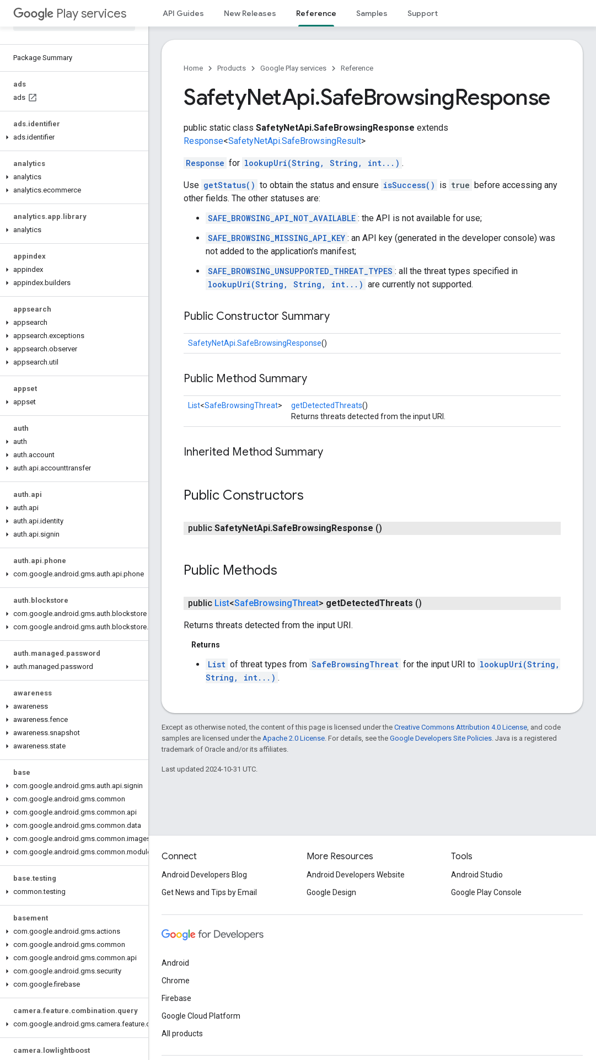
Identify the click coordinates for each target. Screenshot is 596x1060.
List (194, 405)
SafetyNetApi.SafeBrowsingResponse (254, 343)
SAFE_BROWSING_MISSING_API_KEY (276, 238)
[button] (72, 137)
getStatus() (229, 185)
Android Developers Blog (204, 874)
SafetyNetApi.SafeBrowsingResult (294, 141)
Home (193, 68)
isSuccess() (409, 185)
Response (203, 141)
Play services (69, 13)
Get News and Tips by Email (209, 892)
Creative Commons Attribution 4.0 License (460, 727)
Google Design (331, 892)
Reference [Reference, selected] (316, 13)
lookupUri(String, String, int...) (322, 163)
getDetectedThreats (326, 405)
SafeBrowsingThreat (241, 405)
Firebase (176, 998)
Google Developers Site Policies (441, 738)
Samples (372, 13)
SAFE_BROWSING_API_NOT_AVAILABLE (282, 218)
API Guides (183, 13)
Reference (357, 68)
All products (182, 1033)
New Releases (250, 13)
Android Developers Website (356, 874)
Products (231, 68)
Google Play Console (486, 892)
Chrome (176, 980)
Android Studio (477, 874)
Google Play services (293, 68)
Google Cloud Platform (201, 1015)
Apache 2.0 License (293, 738)
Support (422, 13)
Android (175, 963)
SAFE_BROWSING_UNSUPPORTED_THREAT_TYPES (300, 271)
